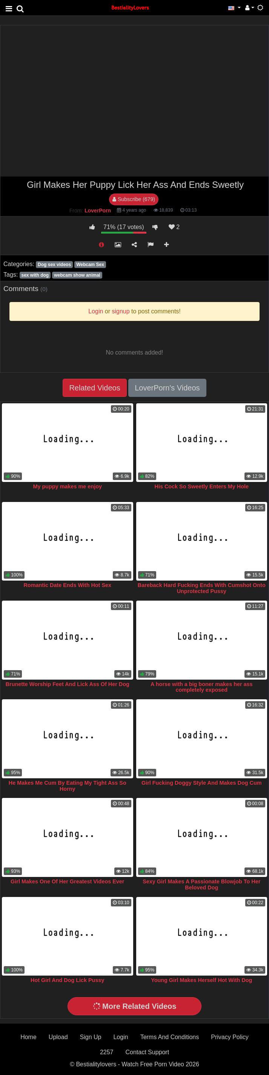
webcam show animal (77, 275)
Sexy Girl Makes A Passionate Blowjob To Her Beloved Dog (201, 884)
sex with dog (35, 275)
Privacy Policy (230, 1037)
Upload (58, 1037)
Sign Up (90, 1037)
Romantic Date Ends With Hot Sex (67, 585)
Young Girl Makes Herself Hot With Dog (201, 980)
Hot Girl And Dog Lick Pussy (67, 980)
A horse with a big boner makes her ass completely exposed (202, 687)
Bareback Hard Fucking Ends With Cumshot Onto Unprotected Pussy (202, 588)
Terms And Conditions (169, 1037)
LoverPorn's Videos (167, 388)
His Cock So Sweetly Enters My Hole (201, 486)
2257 (107, 1052)
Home (28, 1037)
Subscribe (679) (133, 199)
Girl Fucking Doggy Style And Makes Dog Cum (201, 783)
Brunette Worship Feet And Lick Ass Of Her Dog (67, 684)
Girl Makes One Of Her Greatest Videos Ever (67, 881)
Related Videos (94, 388)
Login (120, 1037)
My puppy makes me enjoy (67, 486)
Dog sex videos (54, 264)
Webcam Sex (90, 264)
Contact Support (147, 1052)
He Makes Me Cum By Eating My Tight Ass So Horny (67, 786)
